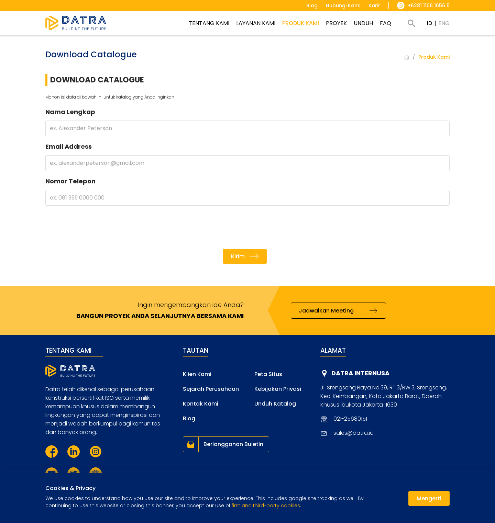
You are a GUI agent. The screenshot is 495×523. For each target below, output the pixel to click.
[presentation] (247, 227)
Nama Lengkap (70, 111)
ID (429, 23)
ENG (444, 23)
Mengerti (429, 498)
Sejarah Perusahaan (211, 389)
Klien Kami (197, 374)
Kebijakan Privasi (277, 389)
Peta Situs (268, 374)
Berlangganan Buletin (233, 444)
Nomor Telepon (70, 181)
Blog (189, 418)
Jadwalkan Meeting (326, 311)
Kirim (238, 256)
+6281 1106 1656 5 (429, 5)
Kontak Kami (200, 404)
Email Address (68, 146)
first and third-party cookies (266, 505)
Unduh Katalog (275, 404)
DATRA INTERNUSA (360, 373)
